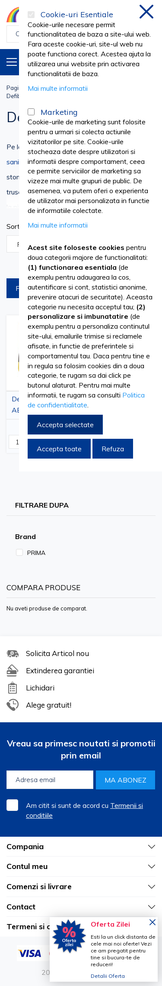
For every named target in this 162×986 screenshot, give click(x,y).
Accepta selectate (65, 424)
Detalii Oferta (108, 976)
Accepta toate (59, 448)
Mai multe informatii (58, 88)
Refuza (113, 448)
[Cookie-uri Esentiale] (31, 14)
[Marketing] (31, 111)
